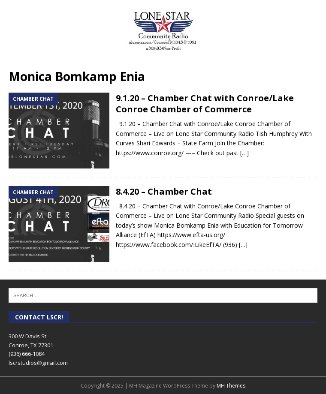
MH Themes (231, 385)
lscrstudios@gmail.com (38, 363)
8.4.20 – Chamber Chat (164, 191)
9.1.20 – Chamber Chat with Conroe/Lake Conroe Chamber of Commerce (205, 103)
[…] (244, 153)
